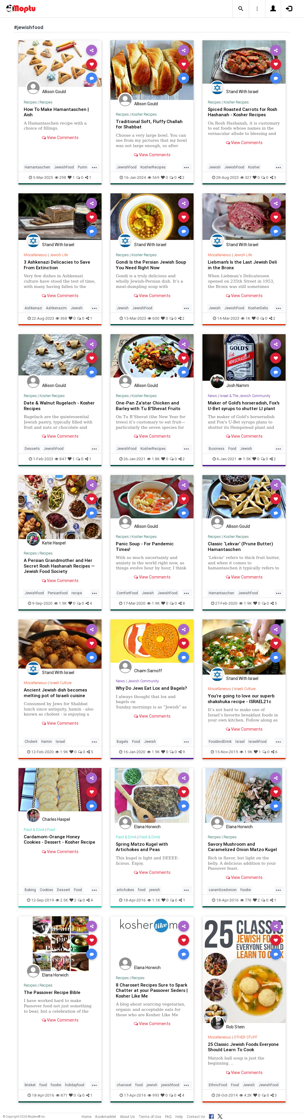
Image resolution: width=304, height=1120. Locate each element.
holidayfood (74, 1085)
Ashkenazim (56, 308)
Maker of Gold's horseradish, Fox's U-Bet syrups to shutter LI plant (244, 405)
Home (86, 1116)
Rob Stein (235, 1027)
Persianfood (58, 593)
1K (245, 318)
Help (179, 1116)
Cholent (31, 741)
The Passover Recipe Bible (52, 992)
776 (245, 900)
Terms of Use (150, 1116)
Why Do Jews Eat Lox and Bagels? (152, 688)
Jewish (215, 167)
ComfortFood (127, 593)
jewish (154, 890)
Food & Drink (34, 829)
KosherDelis (258, 308)
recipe (77, 593)
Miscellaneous (35, 254)
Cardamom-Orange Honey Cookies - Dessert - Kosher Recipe (60, 839)
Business (216, 448)
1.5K (244, 458)
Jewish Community (144, 681)
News (212, 395)
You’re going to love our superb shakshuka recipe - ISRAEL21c (241, 698)
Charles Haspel (56, 819)
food (141, 890)
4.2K (245, 1095)
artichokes (125, 890)
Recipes (30, 102)
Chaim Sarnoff (148, 670)
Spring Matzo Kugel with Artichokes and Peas (142, 846)
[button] (241, 9)
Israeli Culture (61, 682)
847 (60, 458)
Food (232, 448)
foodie (245, 890)
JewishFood (64, 167)
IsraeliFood (257, 741)
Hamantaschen (37, 167)
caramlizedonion (223, 890)
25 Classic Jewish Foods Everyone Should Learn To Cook (243, 1046)
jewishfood (170, 1085)
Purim (82, 167)
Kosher (254, 167)
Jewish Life (59, 254)
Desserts (32, 448)
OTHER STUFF (245, 1037)
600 (153, 318)
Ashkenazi (33, 308)
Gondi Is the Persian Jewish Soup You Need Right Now (151, 264)
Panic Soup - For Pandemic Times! (145, 546)
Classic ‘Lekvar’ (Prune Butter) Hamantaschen (240, 546)
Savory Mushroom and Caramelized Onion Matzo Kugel (242, 846)
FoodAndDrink (220, 741)
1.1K (153, 900)
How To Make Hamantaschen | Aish (56, 111)
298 (60, 177)
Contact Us (196, 1116)
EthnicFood (218, 1085)
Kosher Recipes (144, 114)
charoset (124, 1085)
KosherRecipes (153, 167)
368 (61, 318)
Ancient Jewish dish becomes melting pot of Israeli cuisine (55, 692)
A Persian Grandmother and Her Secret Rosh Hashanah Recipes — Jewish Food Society (59, 565)
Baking (30, 890)
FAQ (168, 1116)
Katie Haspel (54, 543)
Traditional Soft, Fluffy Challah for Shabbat (149, 124)
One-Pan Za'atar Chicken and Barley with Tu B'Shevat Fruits (148, 405)
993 (153, 1095)
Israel (60, 741)
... (94, 166)
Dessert (63, 890)
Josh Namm (237, 385)
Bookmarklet (105, 1116)
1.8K (153, 458)
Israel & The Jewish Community (246, 395)
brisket (30, 1085)
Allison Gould (54, 91)
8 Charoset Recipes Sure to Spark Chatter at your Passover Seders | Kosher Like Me (152, 990)
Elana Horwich (147, 826)
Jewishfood (34, 593)
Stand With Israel (242, 91)
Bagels (122, 741)
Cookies (46, 890)
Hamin (46, 741)
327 (245, 177)
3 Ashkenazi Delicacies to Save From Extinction (57, 264)
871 (61, 1095)
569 (153, 177)
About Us (127, 1116)
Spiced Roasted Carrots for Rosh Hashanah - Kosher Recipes (243, 111)
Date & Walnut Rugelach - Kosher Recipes (60, 405)
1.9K (60, 603)
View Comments (60, 137)
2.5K (62, 900)
